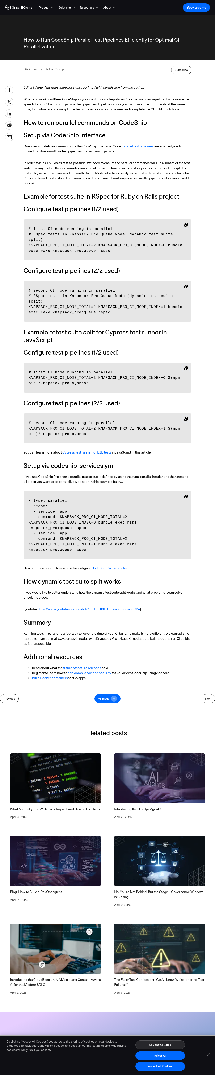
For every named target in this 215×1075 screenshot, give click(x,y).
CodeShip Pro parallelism (111, 568)
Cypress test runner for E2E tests (86, 452)
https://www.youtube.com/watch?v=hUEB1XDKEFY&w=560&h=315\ (88, 609)
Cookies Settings (160, 1045)
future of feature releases (82, 668)
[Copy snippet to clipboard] (186, 225)
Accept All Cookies (160, 1067)
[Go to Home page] (18, 7)
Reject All (160, 1056)
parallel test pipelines (137, 146)
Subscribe (181, 69)
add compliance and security (89, 673)
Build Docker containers (50, 678)
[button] (46, 7)
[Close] (208, 1055)
